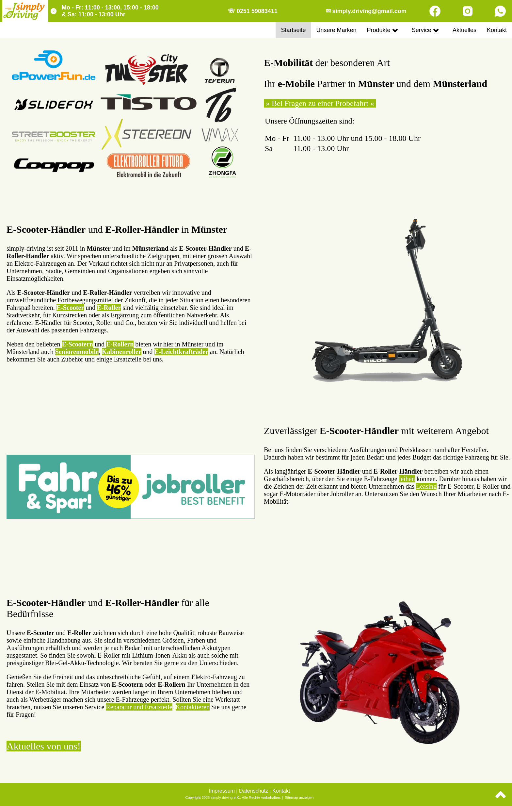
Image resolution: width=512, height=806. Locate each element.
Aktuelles (464, 30)
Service (425, 30)
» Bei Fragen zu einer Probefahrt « (320, 103)
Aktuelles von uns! (44, 746)
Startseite (293, 30)
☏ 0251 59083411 (253, 11)
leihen (407, 478)
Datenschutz (253, 791)
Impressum (222, 791)
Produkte (382, 30)
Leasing (426, 486)
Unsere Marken (336, 30)
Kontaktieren (193, 707)
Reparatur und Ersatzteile (139, 707)
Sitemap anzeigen (299, 797)
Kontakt (497, 30)
